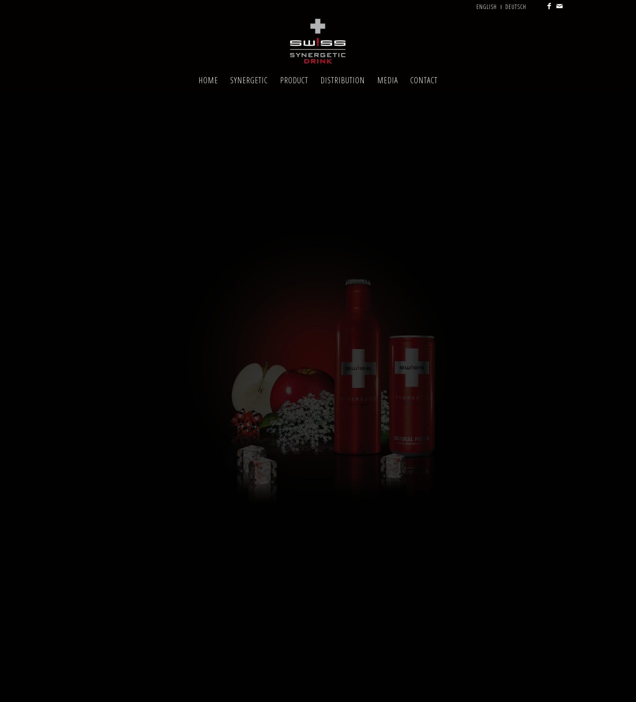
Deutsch (515, 7)
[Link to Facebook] (550, 6)
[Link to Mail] (560, 6)
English (486, 7)
